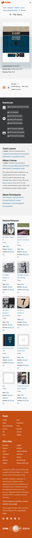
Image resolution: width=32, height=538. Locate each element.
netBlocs (19, 434)
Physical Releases (8, 425)
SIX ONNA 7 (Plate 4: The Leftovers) (23, 276)
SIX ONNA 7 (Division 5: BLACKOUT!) (6, 313)
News (4, 451)
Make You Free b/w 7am (8, 349)
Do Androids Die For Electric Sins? (23, 349)
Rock (4, 434)
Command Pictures (18, 197)
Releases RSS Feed (22, 463)
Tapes (4, 457)
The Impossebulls (7, 206)
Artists (4, 423)
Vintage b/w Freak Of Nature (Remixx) (23, 387)
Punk (18, 425)
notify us (9, 183)
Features (5, 448)
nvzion (9, 508)
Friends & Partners (22, 451)
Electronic (19, 428)
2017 (22, 319)
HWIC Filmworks (7, 197)
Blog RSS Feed (21, 460)
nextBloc (19, 445)
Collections (6, 454)
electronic (20, 362)
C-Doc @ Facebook (17, 203)
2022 (22, 249)
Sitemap (19, 457)
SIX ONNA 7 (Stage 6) (8, 239)
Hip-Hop (5, 428)
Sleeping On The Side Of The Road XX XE (23, 240)
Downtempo (20, 423)
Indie (18, 420)
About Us (5, 460)
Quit (4, 386)
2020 (7, 284)
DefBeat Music (7, 203)
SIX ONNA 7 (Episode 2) (20, 312)
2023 (7, 246)
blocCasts (5, 445)
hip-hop (18, 86)
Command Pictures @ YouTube (11, 200)
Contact (5, 463)
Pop (4, 431)
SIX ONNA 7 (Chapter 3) (6, 276)
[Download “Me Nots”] (8, 87)
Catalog (5, 420)
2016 (7, 357)
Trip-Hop (19, 431)
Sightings (19, 448)
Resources (20, 454)
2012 (26, 86)
